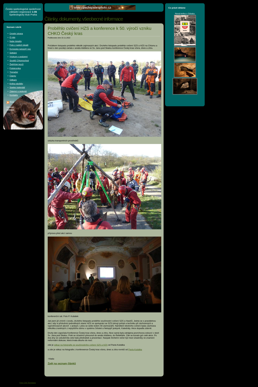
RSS (10, 101)
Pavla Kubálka (135, 349)
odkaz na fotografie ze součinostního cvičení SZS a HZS (80, 345)
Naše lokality (16, 41)
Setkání (13, 53)
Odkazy (13, 80)
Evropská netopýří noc (20, 49)
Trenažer (14, 72)
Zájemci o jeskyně (18, 91)
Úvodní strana (16, 33)
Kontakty (14, 95)
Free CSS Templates (27, 383)
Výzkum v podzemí (19, 56)
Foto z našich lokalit (19, 45)
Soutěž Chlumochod (19, 60)
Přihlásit (10, 109)
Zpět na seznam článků (62, 363)
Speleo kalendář (17, 87)
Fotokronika (15, 68)
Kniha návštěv (16, 83)
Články (13, 76)
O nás (12, 37)
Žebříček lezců (17, 64)
